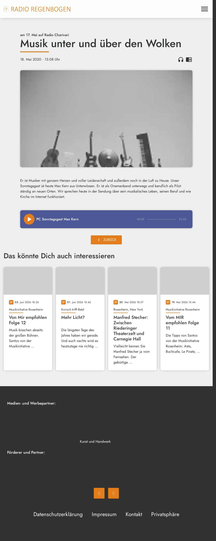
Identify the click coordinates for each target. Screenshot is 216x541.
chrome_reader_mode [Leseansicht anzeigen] (189, 59)
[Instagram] (113, 493)
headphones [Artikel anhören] (181, 59)
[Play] (29, 219)
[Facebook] (99, 493)
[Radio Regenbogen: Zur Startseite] (37, 8)
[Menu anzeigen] (204, 8)
